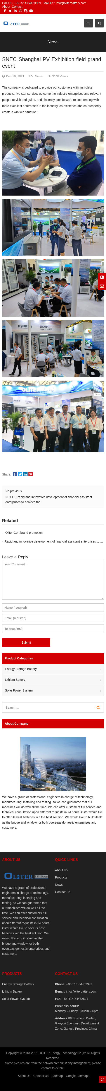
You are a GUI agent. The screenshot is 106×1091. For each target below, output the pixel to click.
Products (61, 877)
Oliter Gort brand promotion (24, 532)
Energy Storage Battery (21, 669)
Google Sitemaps (77, 1076)
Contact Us (62, 892)
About (6, 6)
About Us (61, 870)
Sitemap (57, 1076)
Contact (17, 6)
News (52, 41)
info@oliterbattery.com (80, 991)
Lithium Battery (15, 679)
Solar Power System (19, 690)
